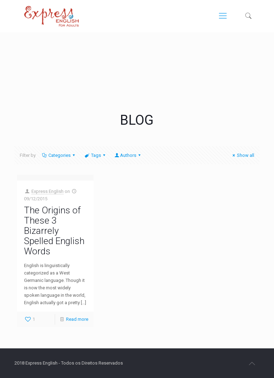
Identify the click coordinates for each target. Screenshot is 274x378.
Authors (128, 155)
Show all (242, 155)
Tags (95, 155)
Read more (77, 319)
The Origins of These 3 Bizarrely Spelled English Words (54, 230)
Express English (47, 191)
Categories (59, 155)
